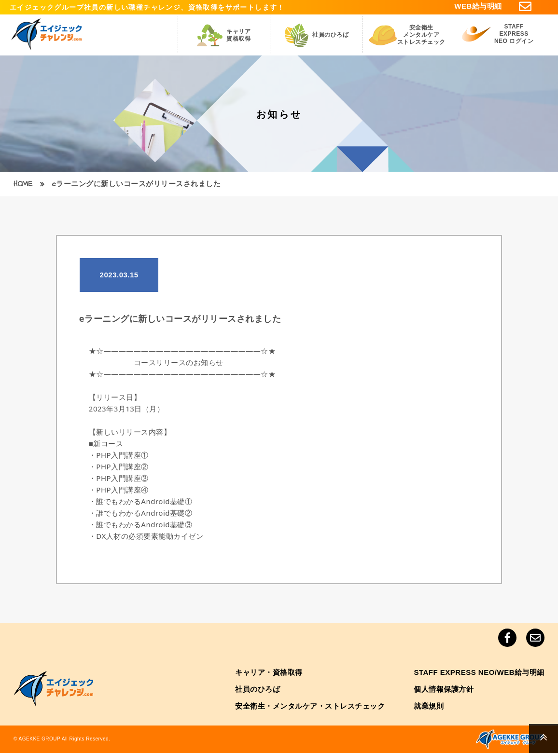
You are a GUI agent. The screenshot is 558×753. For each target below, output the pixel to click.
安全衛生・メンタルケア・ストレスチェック (310, 706)
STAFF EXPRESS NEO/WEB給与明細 (479, 672)
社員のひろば (257, 689)
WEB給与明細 (478, 6)
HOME (23, 184)
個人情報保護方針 (444, 689)
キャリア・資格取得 (269, 672)
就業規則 (429, 706)
